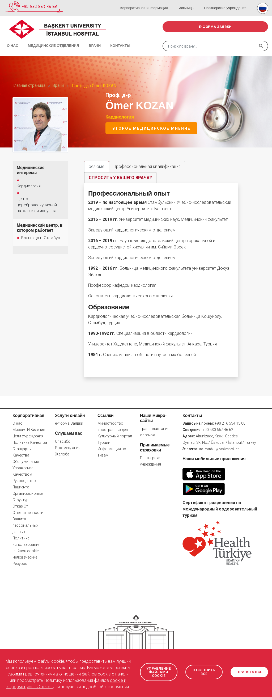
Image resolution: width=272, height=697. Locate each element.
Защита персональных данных (25, 525)
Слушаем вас (68, 433)
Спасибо (62, 441)
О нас (10, 40)
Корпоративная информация (149, 2)
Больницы (189, 2)
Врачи (86, 40)
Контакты (108, 40)
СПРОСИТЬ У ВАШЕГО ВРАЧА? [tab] (120, 177)
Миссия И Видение (28, 430)
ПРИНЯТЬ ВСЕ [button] (249, 672)
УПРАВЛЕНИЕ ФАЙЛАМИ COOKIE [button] (159, 672)
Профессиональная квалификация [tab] (147, 166)
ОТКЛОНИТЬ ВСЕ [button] (204, 672)
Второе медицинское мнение (151, 128)
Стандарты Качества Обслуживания (25, 455)
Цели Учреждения (27, 436)
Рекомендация (67, 448)
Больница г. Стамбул (38, 238)
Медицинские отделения (47, 40)
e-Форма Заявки (69, 423)
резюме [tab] (96, 166)
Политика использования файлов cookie (26, 544)
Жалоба (62, 454)
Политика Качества (29, 443)
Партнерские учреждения (226, 2)
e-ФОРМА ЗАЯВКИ (215, 27)
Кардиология (119, 117)
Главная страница (28, 85)
